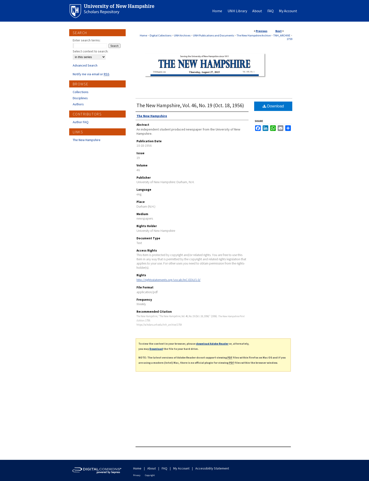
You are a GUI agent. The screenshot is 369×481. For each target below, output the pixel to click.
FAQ (164, 468)
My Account (181, 468)
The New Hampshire (86, 140)
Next (278, 31)
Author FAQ (80, 122)
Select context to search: (90, 51)
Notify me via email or (91, 74)
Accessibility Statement (212, 468)
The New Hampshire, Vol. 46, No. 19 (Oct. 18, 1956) (190, 105)
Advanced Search (85, 65)
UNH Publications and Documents (213, 35)
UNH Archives (182, 35)
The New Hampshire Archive (254, 35)
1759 (289, 39)
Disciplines (80, 98)
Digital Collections (160, 35)
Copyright (150, 475)
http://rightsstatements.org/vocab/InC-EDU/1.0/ (168, 280)
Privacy (136, 475)
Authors (78, 104)
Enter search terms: (86, 40)
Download (273, 106)
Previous (261, 31)
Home (143, 35)
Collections (80, 92)
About (151, 468)
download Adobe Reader (212, 343)
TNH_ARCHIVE (281, 35)
